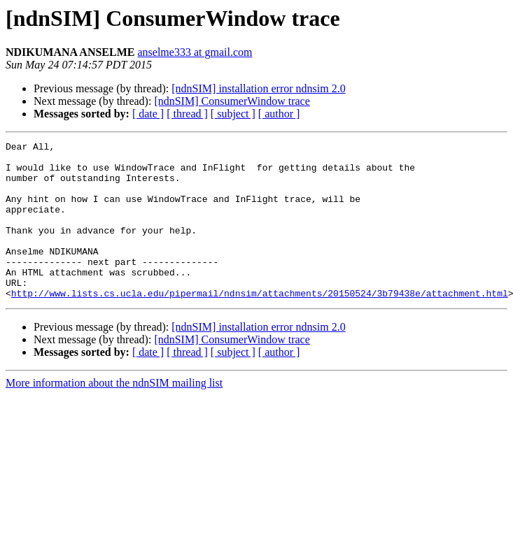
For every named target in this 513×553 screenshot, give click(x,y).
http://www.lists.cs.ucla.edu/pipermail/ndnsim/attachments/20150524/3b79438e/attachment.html (259, 324)
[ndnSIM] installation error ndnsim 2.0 (258, 88)
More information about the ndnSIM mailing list (114, 414)
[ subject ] (233, 114)
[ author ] (279, 114)
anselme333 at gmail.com (194, 52)
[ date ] (148, 114)
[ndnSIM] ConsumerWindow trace (231, 101)
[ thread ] (187, 114)
